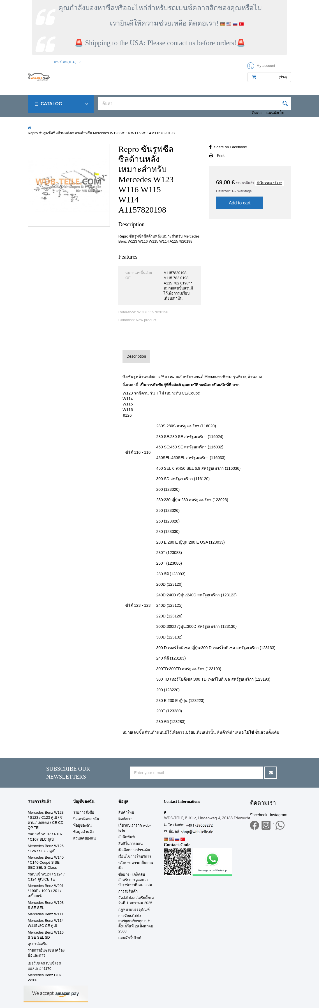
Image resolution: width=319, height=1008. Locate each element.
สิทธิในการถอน (130, 843)
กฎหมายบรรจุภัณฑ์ (134, 909)
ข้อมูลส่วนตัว (83, 832)
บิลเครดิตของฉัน (86, 819)
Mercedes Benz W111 (46, 914)
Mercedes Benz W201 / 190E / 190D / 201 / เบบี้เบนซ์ (46, 891)
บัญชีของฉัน (83, 801)
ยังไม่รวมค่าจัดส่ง (269, 183)
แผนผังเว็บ (275, 112)
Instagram (278, 815)
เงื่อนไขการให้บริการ (134, 856)
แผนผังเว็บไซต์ (129, 938)
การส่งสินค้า (128, 891)
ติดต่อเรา (125, 819)
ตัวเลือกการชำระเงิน (134, 850)
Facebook (258, 815)
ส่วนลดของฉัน (84, 838)
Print (221, 155)
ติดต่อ (257, 112)
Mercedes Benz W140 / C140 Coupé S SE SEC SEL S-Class (46, 862)
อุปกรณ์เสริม (38, 944)
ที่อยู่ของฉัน (82, 825)
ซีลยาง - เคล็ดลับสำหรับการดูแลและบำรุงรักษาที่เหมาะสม (135, 879)
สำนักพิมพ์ (126, 837)
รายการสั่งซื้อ (83, 812)
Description (136, 356)
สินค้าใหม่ (126, 812)
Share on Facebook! (230, 147)
